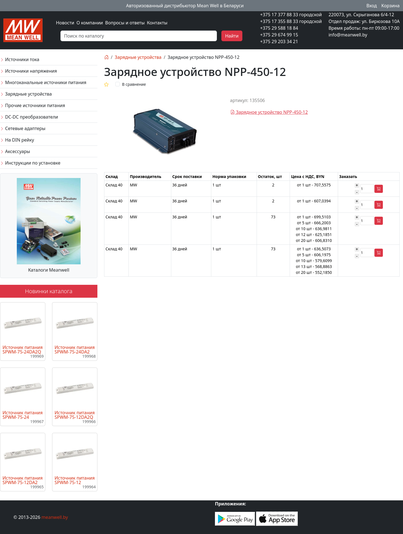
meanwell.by (54, 517)
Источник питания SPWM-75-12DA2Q (75, 414)
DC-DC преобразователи (29, 117)
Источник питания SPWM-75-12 (75, 480)
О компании (89, 23)
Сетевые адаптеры (22, 128)
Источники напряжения (28, 71)
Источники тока (19, 59)
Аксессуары (15, 151)
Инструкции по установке (30, 163)
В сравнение (134, 84)
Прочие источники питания (32, 105)
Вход (371, 6)
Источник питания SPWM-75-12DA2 (23, 480)
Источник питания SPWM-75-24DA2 (75, 349)
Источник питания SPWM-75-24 (23, 414)
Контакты (157, 23)
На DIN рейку (17, 140)
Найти (231, 36)
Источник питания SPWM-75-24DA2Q (23, 349)
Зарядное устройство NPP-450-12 (269, 112)
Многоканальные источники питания (43, 82)
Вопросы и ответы (125, 23)
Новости (65, 23)
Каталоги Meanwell (48, 270)
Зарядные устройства (26, 94)
